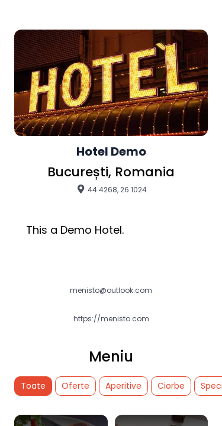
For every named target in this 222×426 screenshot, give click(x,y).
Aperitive (123, 386)
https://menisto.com (111, 319)
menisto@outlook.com (111, 290)
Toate (33, 386)
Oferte (75, 386)
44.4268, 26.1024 (111, 189)
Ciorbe (171, 386)
